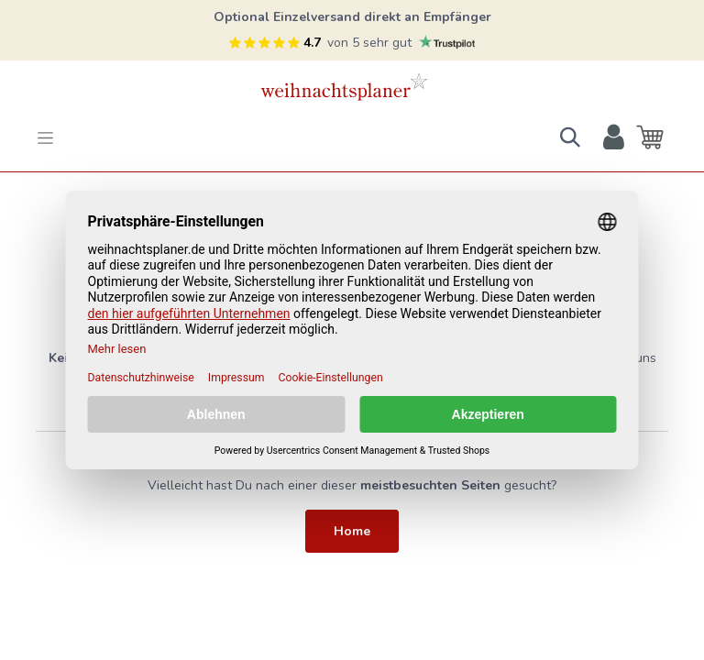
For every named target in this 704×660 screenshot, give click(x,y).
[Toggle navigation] (45, 137)
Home (352, 531)
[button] (570, 137)
